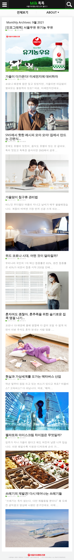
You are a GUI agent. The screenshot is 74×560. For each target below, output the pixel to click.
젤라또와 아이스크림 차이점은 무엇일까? (33, 435)
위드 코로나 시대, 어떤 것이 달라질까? (31, 256)
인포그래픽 (10, 30)
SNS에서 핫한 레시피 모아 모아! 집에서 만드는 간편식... (35, 137)
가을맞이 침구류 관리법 (21, 197)
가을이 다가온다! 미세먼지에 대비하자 (31, 76)
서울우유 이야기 (11, 79)
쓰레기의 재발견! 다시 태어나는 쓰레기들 (33, 493)
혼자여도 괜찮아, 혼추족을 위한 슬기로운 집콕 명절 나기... (35, 316)
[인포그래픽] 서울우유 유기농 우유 (29, 27)
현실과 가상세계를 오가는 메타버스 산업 (33, 376)
